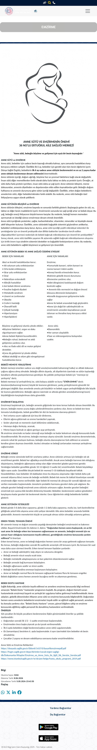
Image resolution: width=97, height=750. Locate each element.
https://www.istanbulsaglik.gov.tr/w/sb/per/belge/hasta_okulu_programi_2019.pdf (41, 658)
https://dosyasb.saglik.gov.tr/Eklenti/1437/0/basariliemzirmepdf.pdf (33, 648)
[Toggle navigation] (87, 11)
